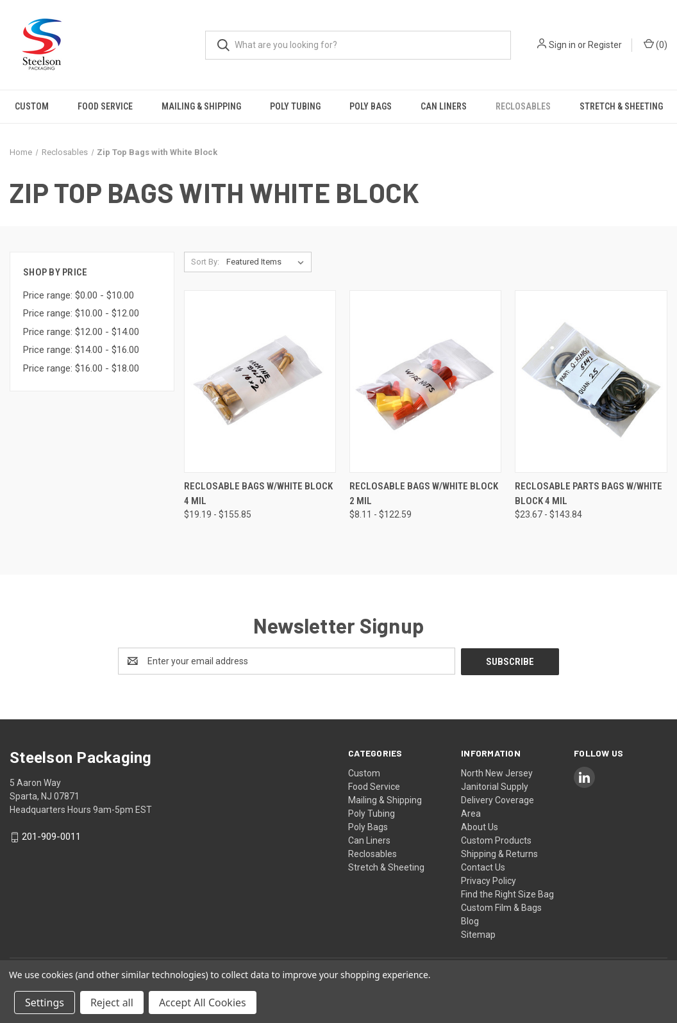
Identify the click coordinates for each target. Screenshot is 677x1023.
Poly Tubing (295, 106)
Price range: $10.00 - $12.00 (81, 313)
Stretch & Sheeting (621, 106)
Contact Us (483, 867)
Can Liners (444, 106)
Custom (32, 106)
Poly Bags (370, 106)
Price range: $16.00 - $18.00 (81, 368)
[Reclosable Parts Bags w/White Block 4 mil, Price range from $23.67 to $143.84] (590, 381)
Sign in (562, 45)
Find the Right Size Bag (507, 893)
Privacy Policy (488, 880)
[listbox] (267, 262)
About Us (479, 826)
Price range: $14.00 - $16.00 (81, 350)
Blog (470, 920)
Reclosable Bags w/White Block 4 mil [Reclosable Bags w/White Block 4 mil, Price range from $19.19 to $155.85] (258, 493)
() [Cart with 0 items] (655, 44)
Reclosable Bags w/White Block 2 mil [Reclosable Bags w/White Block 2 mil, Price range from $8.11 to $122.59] (423, 493)
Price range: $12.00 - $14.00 (81, 332)
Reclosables (523, 106)
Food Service (105, 106)
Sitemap (478, 934)
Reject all (111, 1002)
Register (605, 45)
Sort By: (205, 261)
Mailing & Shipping (201, 106)
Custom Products (496, 840)
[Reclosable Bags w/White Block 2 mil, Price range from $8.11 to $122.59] (425, 381)
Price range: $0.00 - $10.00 (78, 295)
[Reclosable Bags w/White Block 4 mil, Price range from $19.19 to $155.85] (260, 381)
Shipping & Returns (499, 853)
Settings (44, 1002)
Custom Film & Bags (501, 907)
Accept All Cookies (202, 1002)
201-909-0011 (51, 836)
